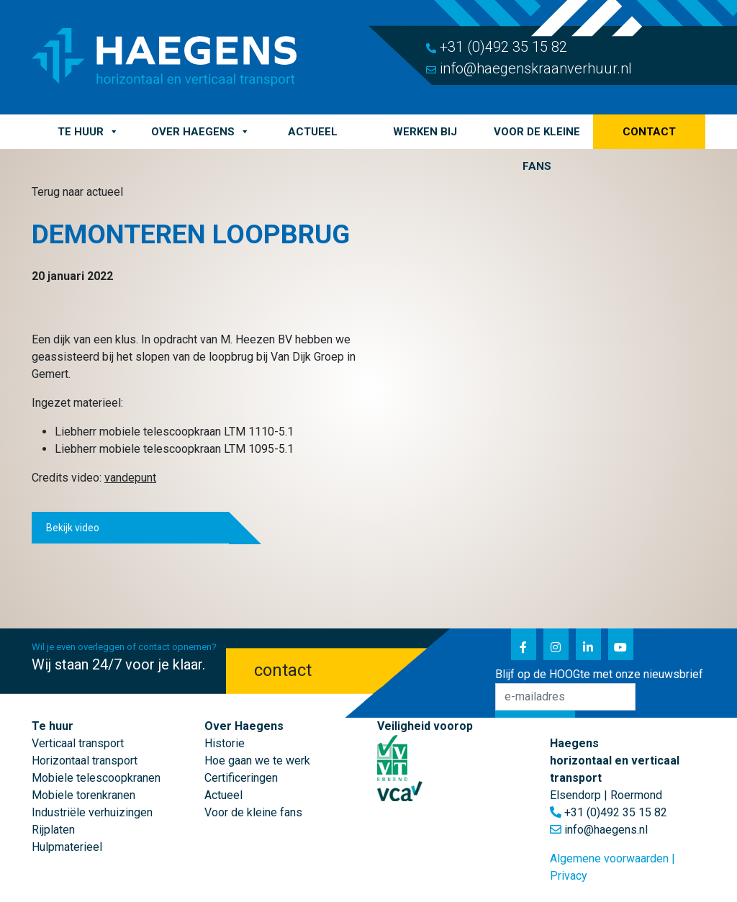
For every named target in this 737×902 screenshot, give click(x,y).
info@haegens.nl (606, 829)
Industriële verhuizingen (92, 812)
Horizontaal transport (84, 760)
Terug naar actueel (77, 192)
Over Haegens (200, 131)
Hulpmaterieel (67, 847)
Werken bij (425, 131)
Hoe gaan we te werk (257, 760)
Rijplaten (53, 829)
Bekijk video (72, 527)
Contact (649, 131)
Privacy (568, 876)
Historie (224, 743)
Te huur (88, 131)
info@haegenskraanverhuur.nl (529, 68)
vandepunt (130, 477)
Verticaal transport (78, 743)
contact (283, 670)
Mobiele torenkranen (83, 795)
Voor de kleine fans (537, 137)
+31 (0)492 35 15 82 (496, 46)
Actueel (313, 131)
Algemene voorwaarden (609, 858)
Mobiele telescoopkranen (96, 778)
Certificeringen (241, 778)
